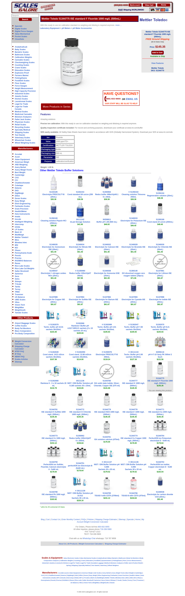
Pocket (135, 563)
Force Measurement (134, 560)
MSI (16, 245)
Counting (77, 560)
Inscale (18, 219)
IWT (58, 578)
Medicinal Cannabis (23, 114)
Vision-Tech (87, 582)
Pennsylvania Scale (23, 253)
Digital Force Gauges (24, 31)
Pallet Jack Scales (23, 119)
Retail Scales (20, 125)
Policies (90, 519)
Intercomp (19, 224)
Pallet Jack (128, 563)
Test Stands (20, 135)
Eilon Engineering (22, 204)
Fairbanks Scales (22, 206)
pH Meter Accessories (82, 28)
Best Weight (20, 172)
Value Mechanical (22, 34)
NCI (16, 248)
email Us (132, 99)
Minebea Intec (21, 242)
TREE (17, 292)
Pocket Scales (21, 36)
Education (89, 560)
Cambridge (19, 175)
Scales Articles (21, 359)
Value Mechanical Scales (88, 558)
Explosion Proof (22, 73)
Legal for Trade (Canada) (88, 563)
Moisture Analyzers (23, 117)
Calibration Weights (23, 57)
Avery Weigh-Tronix (23, 170)
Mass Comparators (23, 331)
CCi (16, 180)
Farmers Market (21, 75)
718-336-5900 (106, 529)
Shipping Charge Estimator (106, 519)
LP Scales (19, 230)
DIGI (17, 191)
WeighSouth (20, 310)
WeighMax (19, 307)
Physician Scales (22, 122)
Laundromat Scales (23, 101)
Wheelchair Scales (23, 140)
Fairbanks (114, 575)
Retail (140, 563)
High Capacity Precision (25, 91)
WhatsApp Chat (89, 538)
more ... (118, 25)
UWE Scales (20, 300)
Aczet (17, 157)
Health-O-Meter (135, 575)
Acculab (18, 154)
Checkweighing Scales (25, 62)
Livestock (59, 563)
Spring (68, 565)
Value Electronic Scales (71, 558)
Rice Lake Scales (22, 266)
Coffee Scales (21, 326)
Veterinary (103, 565)
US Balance (20, 297)
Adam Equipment (22, 159)
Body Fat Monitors (23, 328)
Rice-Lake (78, 580)
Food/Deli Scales (22, 81)
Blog (43, 519)
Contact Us (55, 519)
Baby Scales (20, 49)
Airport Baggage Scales (25, 323)
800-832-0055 (103, 527)
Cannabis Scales (22, 60)
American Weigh (22, 162)
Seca (17, 276)
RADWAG (66, 580)
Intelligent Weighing (23, 222)
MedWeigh (19, 235)
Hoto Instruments (22, 214)
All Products (72, 544)
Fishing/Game (21, 78)
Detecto (18, 188)
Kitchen (65, 563)
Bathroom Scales (22, 55)
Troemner (19, 294)
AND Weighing (21, 165)
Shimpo (18, 281)
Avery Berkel (20, 167)
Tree (134, 580)
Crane (83, 560)
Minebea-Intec (120, 578)
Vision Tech (20, 305)
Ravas (17, 263)
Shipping (75, 565)
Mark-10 (93, 578)
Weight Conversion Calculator (96, 522)
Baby (109, 558)
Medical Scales (21, 112)
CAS (17, 178)
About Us (62, 544)
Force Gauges (21, 86)
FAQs (83, 519)
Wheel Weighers (113, 565)
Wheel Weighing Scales (25, 143)
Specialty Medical (22, 130)
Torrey (17, 289)
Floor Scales (20, 83)
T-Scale (18, 284)
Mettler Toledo (110, 578)
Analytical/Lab (21, 47)
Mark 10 (18, 232)
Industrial (45, 563)
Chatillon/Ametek (22, 183)
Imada (17, 217)
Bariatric (115, 558)
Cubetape (19, 185)
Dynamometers (107, 560)
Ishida (17, 227)
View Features (157, 63)
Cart (48, 519)
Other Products (25, 318)
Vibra (17, 302)
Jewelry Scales (21, 96)
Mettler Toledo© (22, 237)
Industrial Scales (22, 94)
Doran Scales (20, 198)
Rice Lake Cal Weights (24, 268)
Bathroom (122, 558)
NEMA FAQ (19, 357)
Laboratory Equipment (50, 28)
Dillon (17, 196)
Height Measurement (24, 88)
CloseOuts (19, 39)
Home (137, 519)
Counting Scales (22, 65)
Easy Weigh (20, 201)
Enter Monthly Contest (71, 519)
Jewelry (51, 563)
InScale (62, 578)
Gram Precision (21, 209)
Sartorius (19, 274)
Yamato (112, 582)
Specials (18, 26)
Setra (17, 279)
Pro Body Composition (25, 334)
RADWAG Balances (23, 261)
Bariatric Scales (22, 52)
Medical (107, 563)
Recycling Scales (22, 127)
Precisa (18, 258)
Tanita (17, 287)
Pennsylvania (45, 580)
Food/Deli (97, 560)
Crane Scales (20, 68)
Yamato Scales (21, 313)
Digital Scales (21, 29)
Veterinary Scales (22, 138)
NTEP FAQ (19, 351)
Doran (86, 575)
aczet (66, 573)
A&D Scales (97, 573)
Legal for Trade (21, 104)
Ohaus (17, 250)
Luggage (101, 563)
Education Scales (22, 70)
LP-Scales (86, 578)
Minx (17, 240)
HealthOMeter (21, 211)
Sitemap (18, 362)
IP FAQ (18, 354)
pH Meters (66, 28)
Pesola (18, 255)
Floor (124, 560)
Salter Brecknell (22, 271)
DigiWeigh (19, 193)
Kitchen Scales (21, 99)
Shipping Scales (22, 132)
